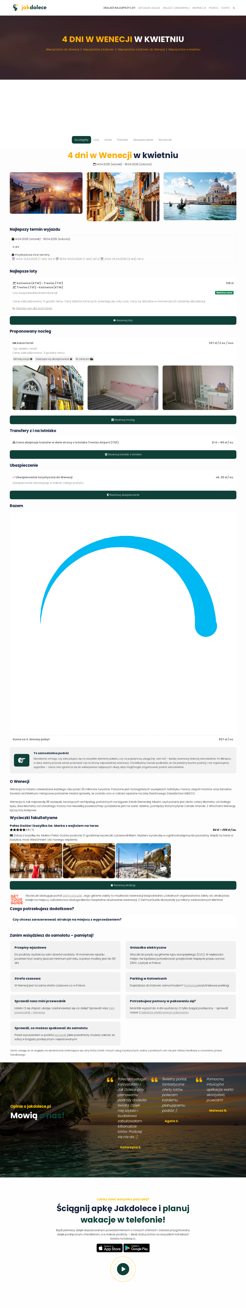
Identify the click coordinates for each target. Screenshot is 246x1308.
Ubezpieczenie (143, 140)
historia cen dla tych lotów (34, 308)
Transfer (122, 140)
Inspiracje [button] (199, 8)
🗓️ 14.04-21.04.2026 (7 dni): (33, 259)
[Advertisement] (123, 104)
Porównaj (190, 985)
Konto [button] (226, 8)
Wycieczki (165, 140)
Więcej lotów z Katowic (98, 49)
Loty (96, 140)
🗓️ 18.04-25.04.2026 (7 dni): (77, 259)
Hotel (108, 140)
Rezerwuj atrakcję (123, 885)
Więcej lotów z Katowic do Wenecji (141, 49)
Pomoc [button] (214, 8)
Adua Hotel (25, 343)
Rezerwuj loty (123, 320)
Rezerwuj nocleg (123, 420)
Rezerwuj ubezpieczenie (123, 495)
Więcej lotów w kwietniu (184, 49)
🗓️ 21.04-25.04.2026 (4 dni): (121, 259)
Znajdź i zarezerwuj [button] (176, 8)
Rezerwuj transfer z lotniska (123, 454)
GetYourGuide (72, 896)
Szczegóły (81, 140)
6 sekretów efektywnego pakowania (163, 1012)
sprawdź (60, 1035)
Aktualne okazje (149, 8)
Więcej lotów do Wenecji (62, 49)
